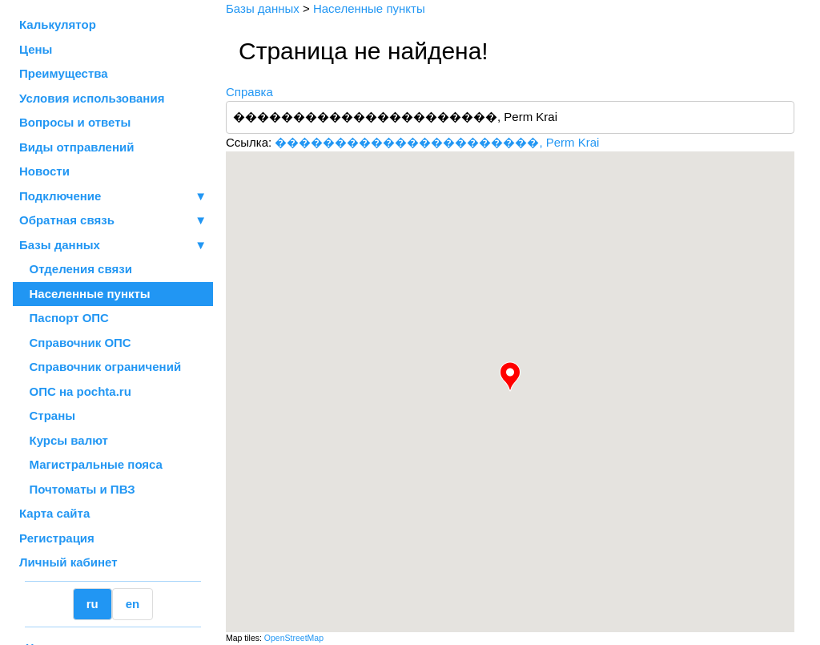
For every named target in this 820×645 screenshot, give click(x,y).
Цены (35, 49)
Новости (44, 171)
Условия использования (91, 98)
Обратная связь (113, 221)
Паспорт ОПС (64, 318)
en (133, 604)
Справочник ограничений (100, 366)
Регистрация (56, 538)
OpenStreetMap (294, 638)
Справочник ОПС (75, 342)
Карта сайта (54, 513)
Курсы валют (63, 440)
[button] (510, 376)
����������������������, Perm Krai (437, 142)
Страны (47, 415)
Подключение (113, 196)
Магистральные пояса (91, 464)
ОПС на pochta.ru (75, 391)
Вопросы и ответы (75, 122)
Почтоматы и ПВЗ (77, 489)
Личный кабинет (68, 562)
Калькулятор (57, 24)
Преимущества (63, 73)
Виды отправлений (76, 147)
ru (92, 604)
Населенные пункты (85, 293)
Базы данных (59, 245)
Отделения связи (75, 269)
